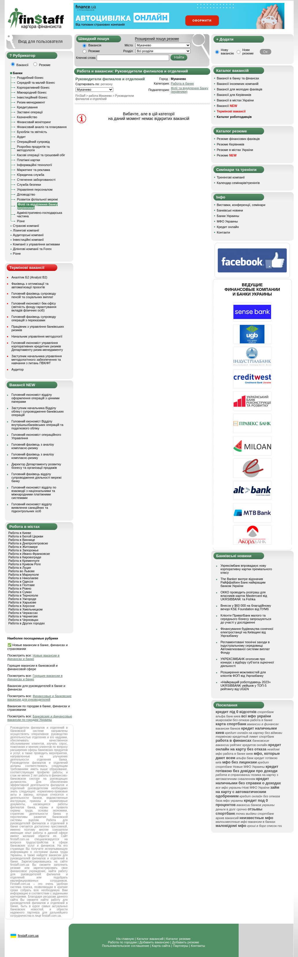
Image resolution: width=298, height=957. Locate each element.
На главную (125, 938)
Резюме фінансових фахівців (238, 139)
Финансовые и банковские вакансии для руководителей (40, 697)
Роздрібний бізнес (30, 77)
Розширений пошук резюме (157, 39)
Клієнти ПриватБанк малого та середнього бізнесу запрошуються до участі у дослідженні (246, 619)
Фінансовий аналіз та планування (42, 127)
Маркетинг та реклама (33, 170)
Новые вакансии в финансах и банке (34, 657)
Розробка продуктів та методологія (33, 148)
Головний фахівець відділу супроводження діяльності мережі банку (37, 477)
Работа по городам (122, 942)
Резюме (94, 51)
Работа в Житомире (23, 546)
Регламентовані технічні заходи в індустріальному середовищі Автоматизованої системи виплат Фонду (245, 647)
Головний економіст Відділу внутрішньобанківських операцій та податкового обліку (37, 425)
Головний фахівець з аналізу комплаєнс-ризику (33, 446)
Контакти (223, 232)
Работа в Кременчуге (24, 560)
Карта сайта (161, 945)
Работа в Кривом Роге (24, 564)
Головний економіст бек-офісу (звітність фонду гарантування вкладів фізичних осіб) (34, 307)
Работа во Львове (21, 571)
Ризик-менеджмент (31, 102)
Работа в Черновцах (23, 619)
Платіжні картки (28, 160)
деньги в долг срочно (231, 809)
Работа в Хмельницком (25, 609)
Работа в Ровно (19, 588)
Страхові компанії (26, 225)
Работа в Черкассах (23, 613)
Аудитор (18, 369)
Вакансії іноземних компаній (238, 83)
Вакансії (227, 105)
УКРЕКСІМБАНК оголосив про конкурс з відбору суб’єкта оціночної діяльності (247, 662)
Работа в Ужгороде (22, 599)
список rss (274, 825)
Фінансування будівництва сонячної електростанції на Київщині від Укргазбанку (247, 632)
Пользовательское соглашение (125, 945)
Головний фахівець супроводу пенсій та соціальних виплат (34, 295)
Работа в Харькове (22, 602)
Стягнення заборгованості (36, 179)
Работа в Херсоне (21, 606)
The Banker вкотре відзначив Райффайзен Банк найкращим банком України (243, 582)
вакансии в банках (261, 821)
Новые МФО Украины (249, 766)
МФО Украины (227, 221)
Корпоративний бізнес (33, 87)
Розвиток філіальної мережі (37, 199)
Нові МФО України (255, 787)
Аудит (21, 136)
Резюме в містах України (235, 150)
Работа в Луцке (19, 567)
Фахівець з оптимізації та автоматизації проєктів (30, 285)
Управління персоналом (35, 189)
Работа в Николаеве (23, 578)
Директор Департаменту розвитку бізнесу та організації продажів (36, 465)
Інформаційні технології (34, 165)
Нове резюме (248, 51)
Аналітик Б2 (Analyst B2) (29, 277)
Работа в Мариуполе (23, 574)
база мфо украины (229, 800)
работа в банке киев (238, 753)
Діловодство (26, 194)
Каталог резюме (178, 938)
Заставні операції (30, 112)
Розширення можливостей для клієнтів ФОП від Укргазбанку (243, 673)
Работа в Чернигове (23, 616)
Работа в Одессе (20, 581)
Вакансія (94, 45)
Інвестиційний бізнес (32, 97)
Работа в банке (182, 83)
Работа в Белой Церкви (25, 536)
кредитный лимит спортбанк (253, 736)
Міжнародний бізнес (32, 92)
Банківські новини (230, 210)
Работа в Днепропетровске (28, 543)
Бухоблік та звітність (32, 132)
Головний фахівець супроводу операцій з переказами (34, 318)
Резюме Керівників (230, 144)
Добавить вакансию (154, 942)
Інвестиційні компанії (28, 239)
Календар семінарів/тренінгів (238, 183)
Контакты (198, 945)
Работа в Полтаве (21, 585)
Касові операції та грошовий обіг (41, 155)
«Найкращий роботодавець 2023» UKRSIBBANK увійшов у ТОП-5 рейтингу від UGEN (246, 685)
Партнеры (180, 945)
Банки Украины (228, 216)
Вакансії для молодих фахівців (239, 89)
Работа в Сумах (20, 592)
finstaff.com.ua (28, 935)
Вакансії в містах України (235, 100)
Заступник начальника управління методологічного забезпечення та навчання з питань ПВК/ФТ (37, 359)
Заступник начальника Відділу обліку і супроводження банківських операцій (38, 411)
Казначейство (27, 117)
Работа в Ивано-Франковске (29, 553)
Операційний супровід (33, 141)
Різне (21, 221)
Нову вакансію (227, 51)
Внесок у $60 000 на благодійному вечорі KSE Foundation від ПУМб (246, 607)
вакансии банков (228, 728)
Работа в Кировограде (24, 557)
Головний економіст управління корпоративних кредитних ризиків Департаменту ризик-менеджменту (37, 346)
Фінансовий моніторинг (34, 122)
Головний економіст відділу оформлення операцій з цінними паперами (36, 398)
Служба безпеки (29, 184)
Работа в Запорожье (23, 550)
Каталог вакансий (150, 938)
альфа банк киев (228, 716)
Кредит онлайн (228, 227)
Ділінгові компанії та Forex (32, 249)
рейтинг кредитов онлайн (248, 745)
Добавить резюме (185, 942)
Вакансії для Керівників (234, 94)
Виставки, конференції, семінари (241, 205)
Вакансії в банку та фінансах (238, 78)
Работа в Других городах (26, 623)
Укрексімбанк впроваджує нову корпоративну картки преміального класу (246, 569)
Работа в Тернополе (23, 595)
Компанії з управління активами (36, 244)
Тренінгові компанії (231, 177)
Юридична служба (30, 174)
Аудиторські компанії (28, 235)
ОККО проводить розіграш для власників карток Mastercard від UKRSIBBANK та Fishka (244, 595)
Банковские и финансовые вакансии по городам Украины (40, 717)
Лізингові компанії (26, 230)
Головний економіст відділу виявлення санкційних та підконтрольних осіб (32, 507)
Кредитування (27, 107)
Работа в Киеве (19, 533)
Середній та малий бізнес (36, 82)
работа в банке (261, 720)
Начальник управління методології (37, 336)
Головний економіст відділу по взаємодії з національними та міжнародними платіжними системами (34, 493)
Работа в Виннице (21, 540)
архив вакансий (227, 818)
